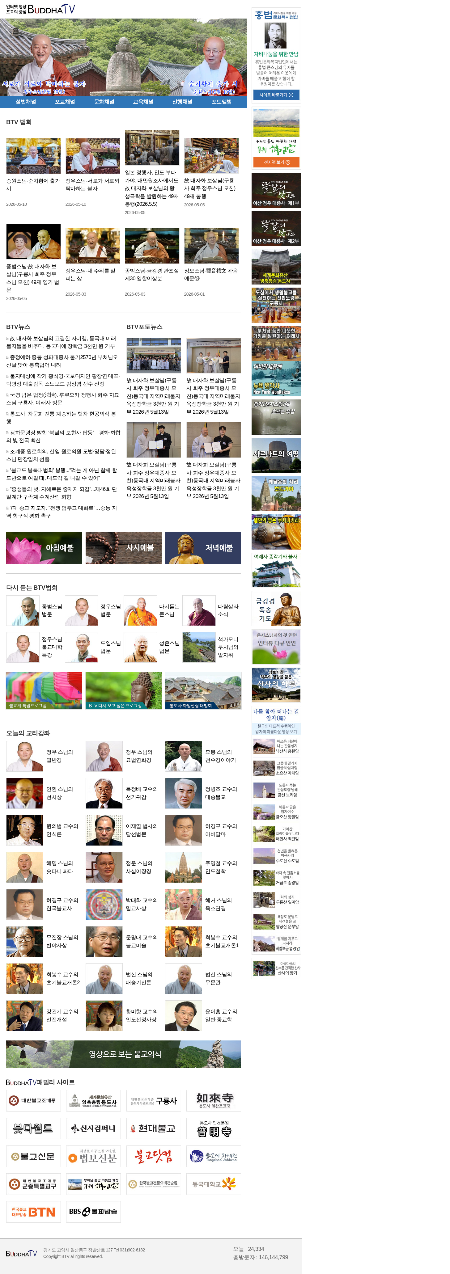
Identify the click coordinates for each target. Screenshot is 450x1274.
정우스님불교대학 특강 (52, 647)
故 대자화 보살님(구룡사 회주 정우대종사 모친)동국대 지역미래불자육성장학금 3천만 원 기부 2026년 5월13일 (153, 396)
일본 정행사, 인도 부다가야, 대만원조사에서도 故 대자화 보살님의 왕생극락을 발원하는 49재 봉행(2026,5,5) (152, 188)
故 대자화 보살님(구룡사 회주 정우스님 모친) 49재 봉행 (210, 188)
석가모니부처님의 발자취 (228, 647)
